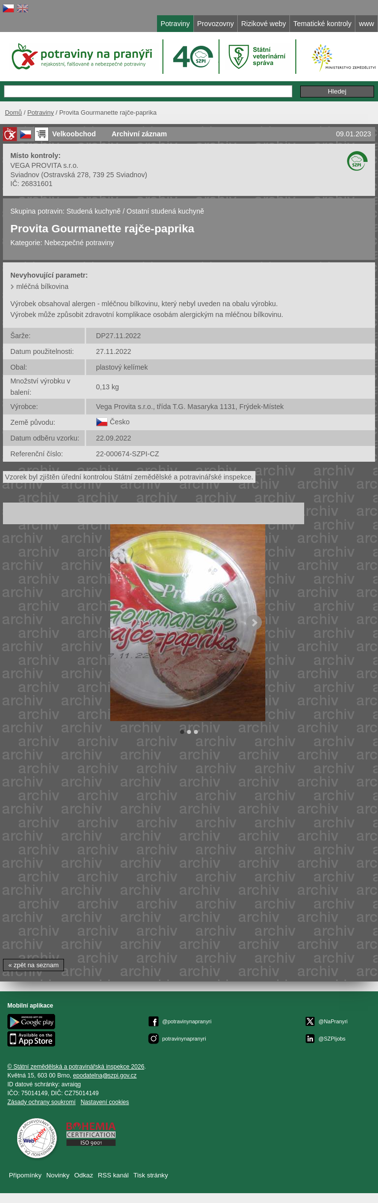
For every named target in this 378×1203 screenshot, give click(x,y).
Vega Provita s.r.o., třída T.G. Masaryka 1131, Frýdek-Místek (190, 407)
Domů (13, 112)
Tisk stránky (150, 1175)
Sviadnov (24, 175)
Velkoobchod (74, 134)
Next (254, 623)
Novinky (57, 1175)
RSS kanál (113, 1175)
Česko (119, 422)
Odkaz (83, 1175)
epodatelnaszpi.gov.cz (104, 1075)
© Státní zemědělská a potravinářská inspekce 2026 (75, 1066)
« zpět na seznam (33, 965)
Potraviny (40, 112)
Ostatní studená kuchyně (165, 211)
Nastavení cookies (105, 1102)
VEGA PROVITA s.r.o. (44, 165)
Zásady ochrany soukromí (41, 1102)
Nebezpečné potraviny (79, 243)
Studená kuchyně (93, 211)
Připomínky (25, 1175)
